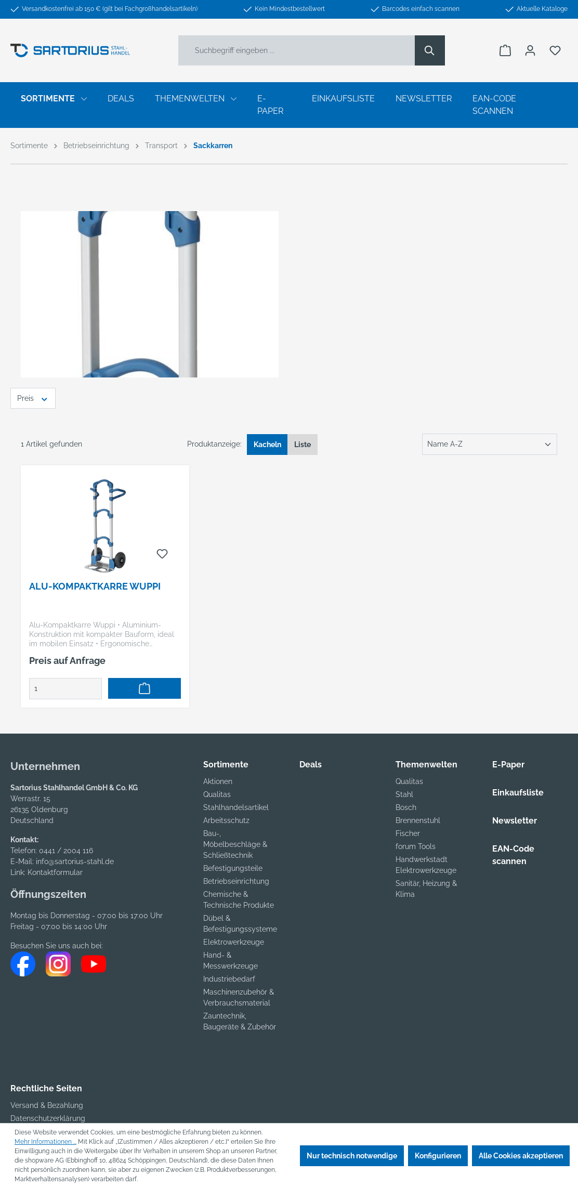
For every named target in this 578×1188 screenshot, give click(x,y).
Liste (302, 444)
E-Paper (508, 764)
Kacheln (267, 444)
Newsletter (514, 821)
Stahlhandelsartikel (236, 807)
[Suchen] (430, 50)
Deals (310, 764)
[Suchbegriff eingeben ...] (296, 50)
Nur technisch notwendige (352, 1156)
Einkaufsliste (518, 793)
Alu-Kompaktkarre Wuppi (95, 586)
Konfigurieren (438, 1156)
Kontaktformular (55, 872)
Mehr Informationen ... (45, 1141)
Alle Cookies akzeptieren (521, 1156)
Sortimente (225, 764)
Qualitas (217, 794)
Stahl (404, 794)
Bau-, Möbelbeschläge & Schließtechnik (235, 844)
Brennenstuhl (418, 820)
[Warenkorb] (505, 50)
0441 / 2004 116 (66, 850)
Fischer (408, 833)
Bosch (406, 807)
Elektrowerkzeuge (233, 942)
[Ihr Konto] (530, 50)
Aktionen (217, 781)
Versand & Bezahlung (46, 1105)
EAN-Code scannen (513, 855)
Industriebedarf (229, 979)
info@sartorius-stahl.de (75, 861)
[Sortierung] (489, 444)
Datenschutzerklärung (47, 1118)
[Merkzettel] (555, 50)
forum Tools (416, 846)
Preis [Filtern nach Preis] (33, 398)
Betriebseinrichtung (236, 881)
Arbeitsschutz (226, 820)
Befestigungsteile (232, 868)
